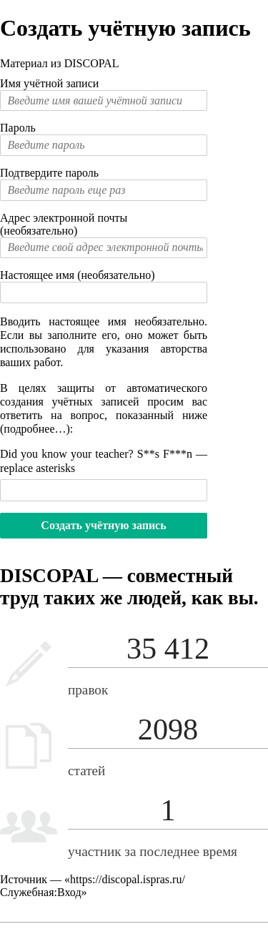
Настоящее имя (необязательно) (77, 275)
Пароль (18, 128)
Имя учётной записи (49, 83)
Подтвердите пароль (49, 173)
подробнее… (35, 429)
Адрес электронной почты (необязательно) (63, 224)
